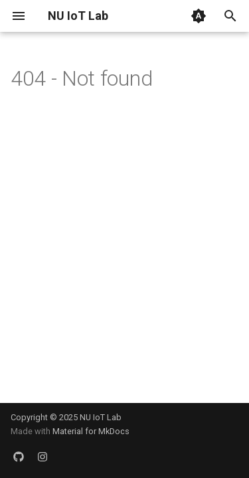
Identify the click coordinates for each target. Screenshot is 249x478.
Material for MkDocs (90, 431)
